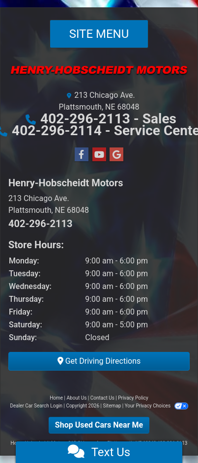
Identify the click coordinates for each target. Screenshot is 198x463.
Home (56, 398)
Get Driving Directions (99, 361)
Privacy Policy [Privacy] (133, 398)
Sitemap (112, 405)
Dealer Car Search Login (36, 405)
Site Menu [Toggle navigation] (99, 34)
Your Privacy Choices (156, 405)
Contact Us (102, 398)
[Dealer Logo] (99, 75)
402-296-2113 (87, 119)
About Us (77, 398)
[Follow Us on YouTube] (99, 154)
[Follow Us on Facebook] (81, 154)
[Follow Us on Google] (116, 154)
